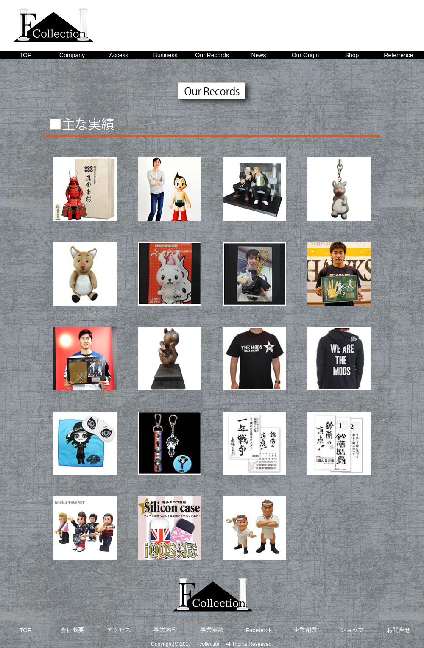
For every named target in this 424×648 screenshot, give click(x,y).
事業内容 (165, 629)
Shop (352, 55)
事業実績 (212, 629)
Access (118, 55)
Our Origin (305, 55)
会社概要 (72, 629)
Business (165, 55)
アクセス (119, 629)
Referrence (398, 55)
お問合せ (398, 629)
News (258, 55)
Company (72, 55)
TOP (26, 55)
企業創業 (305, 629)
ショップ (352, 629)
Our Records (212, 55)
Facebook (258, 630)
